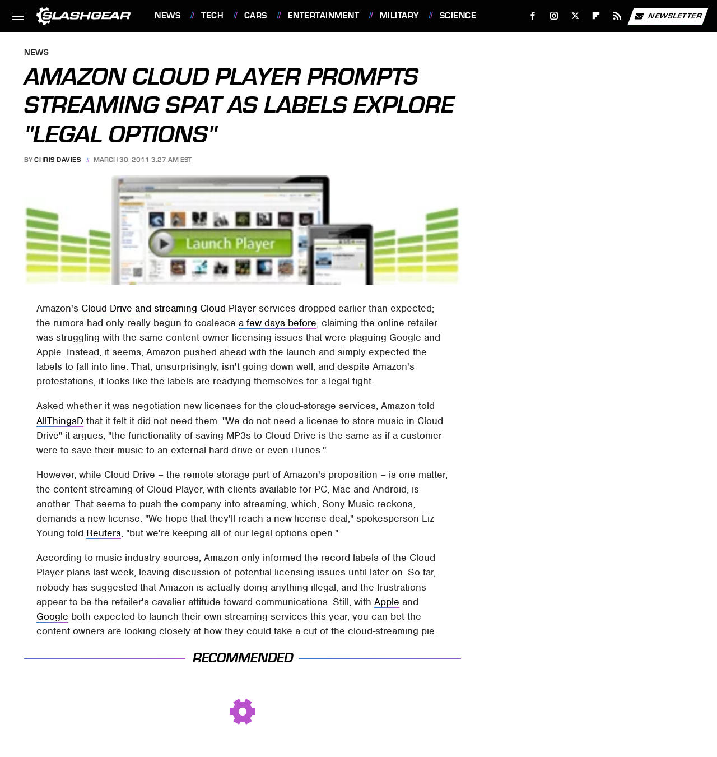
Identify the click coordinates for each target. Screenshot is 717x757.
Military (399, 16)
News (167, 16)
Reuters (103, 533)
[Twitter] (575, 16)
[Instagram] (554, 16)
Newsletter (667, 16)
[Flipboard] (596, 16)
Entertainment (324, 16)
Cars (255, 16)
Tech (212, 16)
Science (458, 16)
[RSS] (617, 16)
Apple (386, 602)
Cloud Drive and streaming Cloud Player (168, 308)
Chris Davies (57, 160)
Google (52, 616)
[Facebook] (533, 16)
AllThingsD (59, 421)
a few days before (277, 323)
